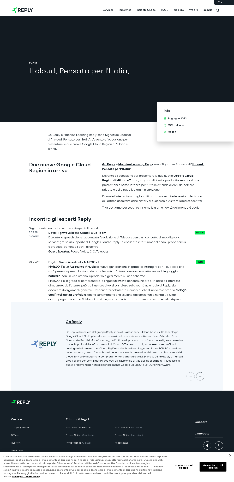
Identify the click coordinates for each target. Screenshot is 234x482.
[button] (209, 422)
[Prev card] (191, 376)
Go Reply (108, 164)
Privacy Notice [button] (80, 435)
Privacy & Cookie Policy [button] (78, 427)
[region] (117, 467)
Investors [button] (16, 443)
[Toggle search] (217, 10)
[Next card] (200, 376)
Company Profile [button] (20, 427)
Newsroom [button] (17, 450)
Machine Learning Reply (135, 164)
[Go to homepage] (22, 10)
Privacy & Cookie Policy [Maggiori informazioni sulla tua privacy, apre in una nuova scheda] (26, 476)
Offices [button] (15, 435)
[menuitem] (108, 10)
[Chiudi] (230, 455)
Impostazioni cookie (184, 466)
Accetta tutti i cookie (213, 466)
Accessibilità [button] (121, 443)
